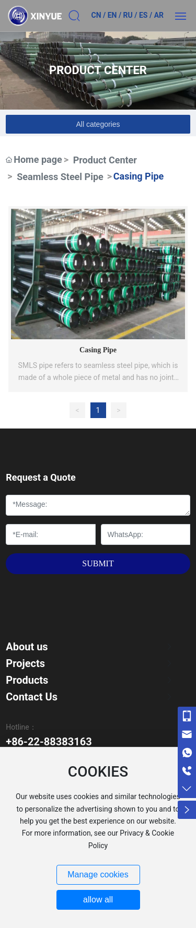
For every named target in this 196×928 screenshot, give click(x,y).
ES (143, 15)
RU (128, 15)
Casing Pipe (98, 350)
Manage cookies (98, 874)
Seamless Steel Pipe (60, 176)
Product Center (105, 159)
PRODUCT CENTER (98, 70)
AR (159, 15)
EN (112, 15)
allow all (98, 899)
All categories (98, 124)
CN (96, 15)
